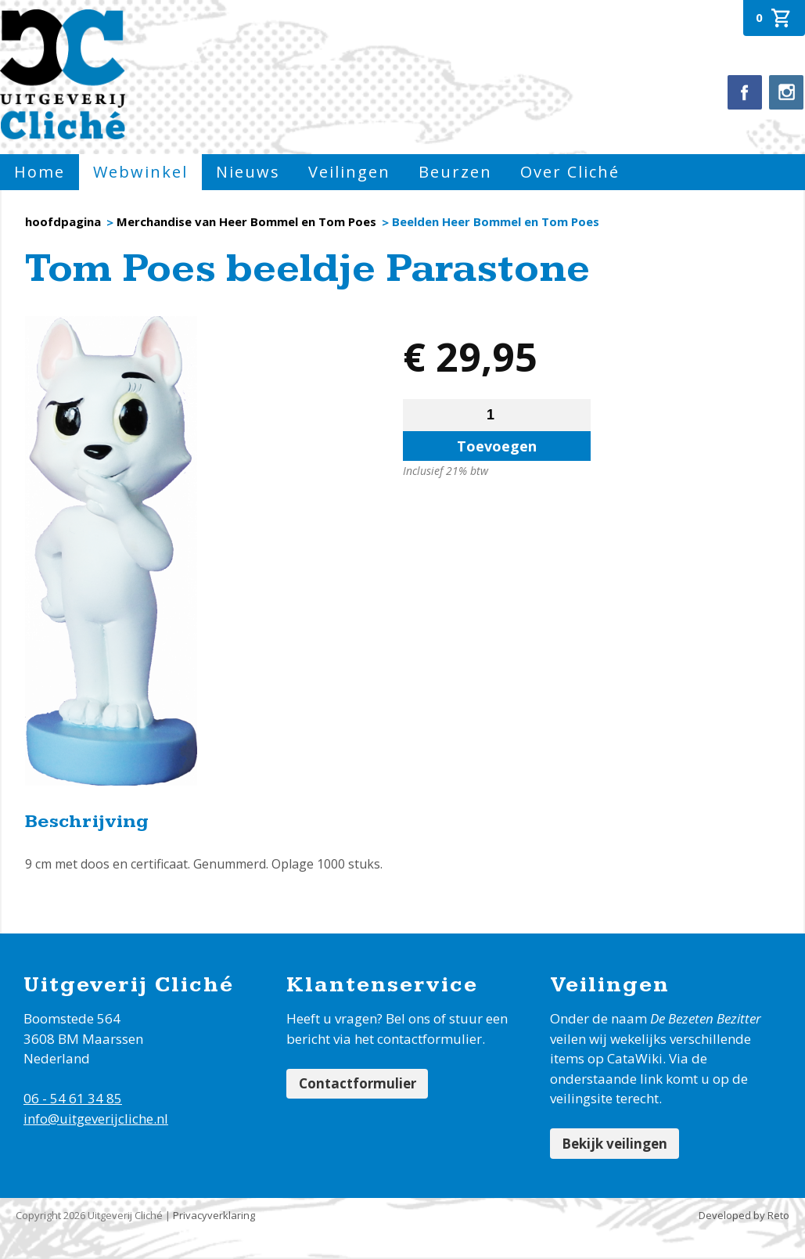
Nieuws (248, 171)
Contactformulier (359, 1085)
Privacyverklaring (214, 1217)
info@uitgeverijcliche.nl (95, 1119)
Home (39, 171)
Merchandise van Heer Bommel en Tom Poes (246, 221)
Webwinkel (140, 171)
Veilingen (349, 171)
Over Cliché (570, 171)
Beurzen (455, 171)
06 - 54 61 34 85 (72, 1098)
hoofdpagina (63, 221)
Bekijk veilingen (617, 1144)
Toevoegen (497, 446)
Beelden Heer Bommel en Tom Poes (495, 221)
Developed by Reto (744, 1217)
